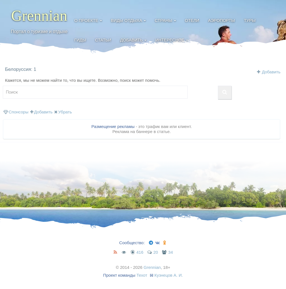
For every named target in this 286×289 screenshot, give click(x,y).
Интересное (169, 40)
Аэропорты (221, 20)
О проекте (86, 20)
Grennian (39, 15)
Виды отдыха (126, 20)
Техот (142, 275)
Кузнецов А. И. (168, 275)
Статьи (103, 40)
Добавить (131, 40)
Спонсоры (15, 111)
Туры (250, 20)
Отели (192, 20)
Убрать (63, 111)
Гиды (80, 40)
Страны (163, 20)
